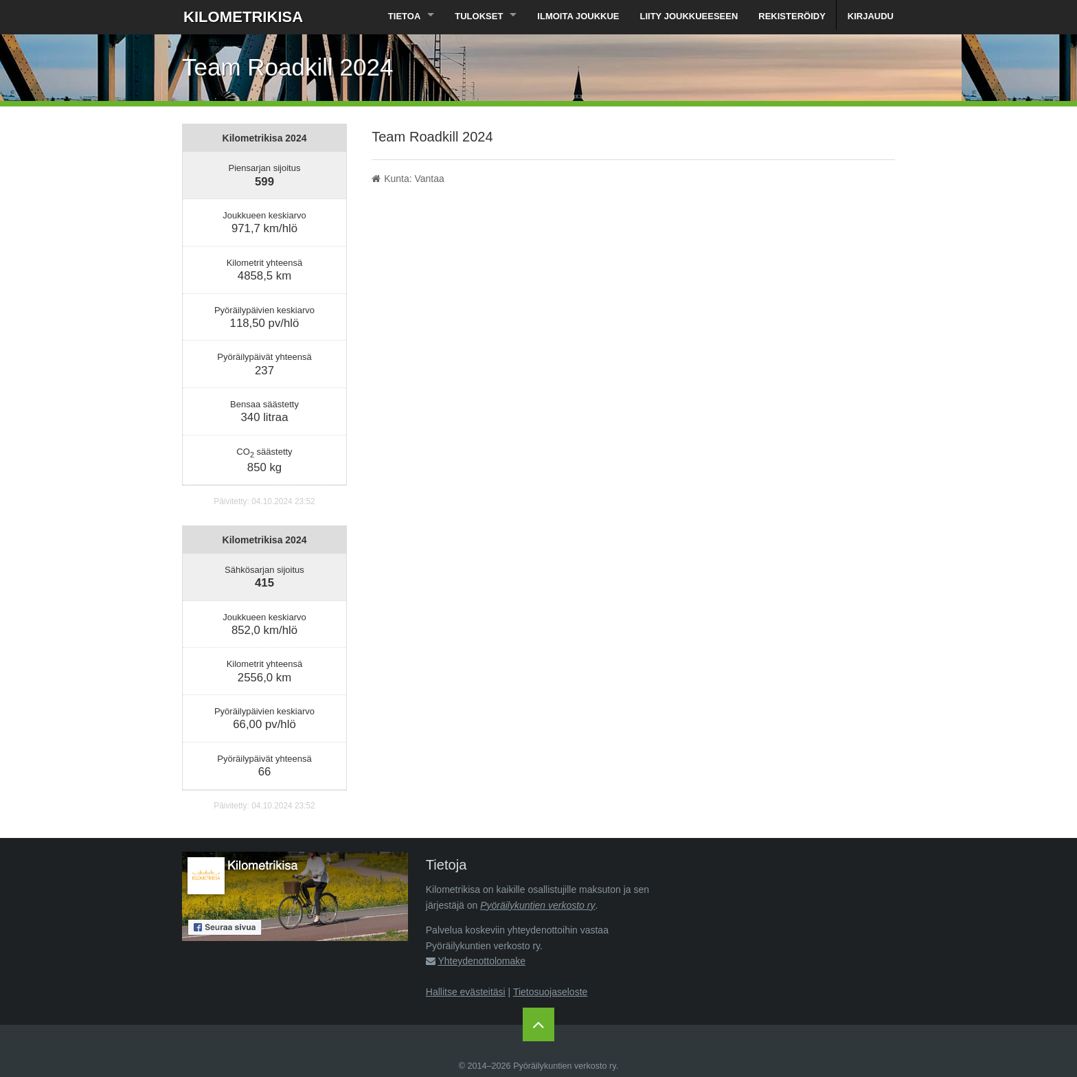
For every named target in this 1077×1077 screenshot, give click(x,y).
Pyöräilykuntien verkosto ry (537, 905)
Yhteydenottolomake (481, 960)
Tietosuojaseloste (550, 991)
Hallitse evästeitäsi (466, 991)
